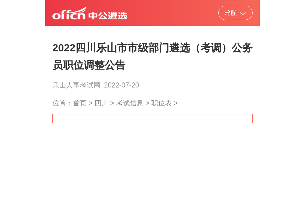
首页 (80, 103)
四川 (101, 103)
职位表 (161, 103)
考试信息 (130, 103)
